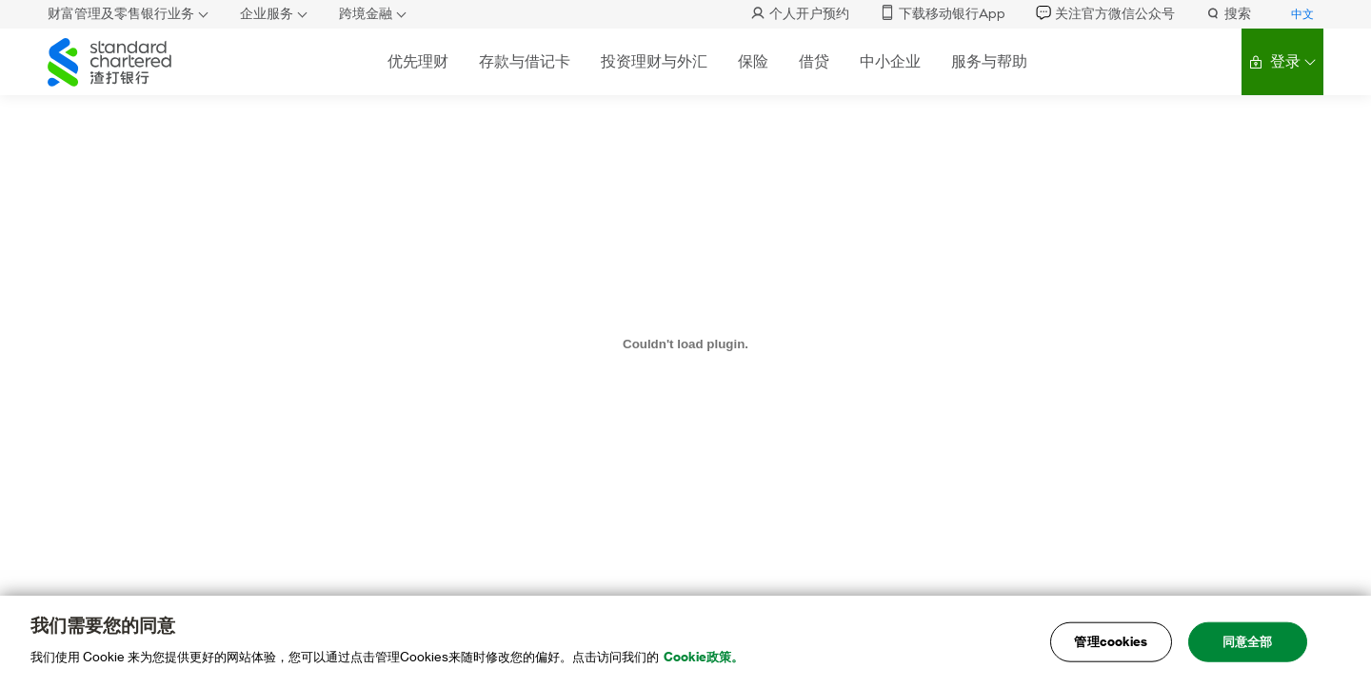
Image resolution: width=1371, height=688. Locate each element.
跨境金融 (365, 14)
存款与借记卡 (524, 61)
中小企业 (890, 61)
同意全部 (1247, 649)
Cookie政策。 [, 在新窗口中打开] (704, 665)
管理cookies (1110, 649)
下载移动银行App (942, 14)
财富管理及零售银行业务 (121, 14)
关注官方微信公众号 (1105, 14)
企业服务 (266, 14)
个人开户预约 (799, 14)
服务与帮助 (989, 61)
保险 (753, 61)
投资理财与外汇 (654, 61)
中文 (1302, 14)
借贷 (814, 61)
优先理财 (417, 61)
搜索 (1228, 14)
